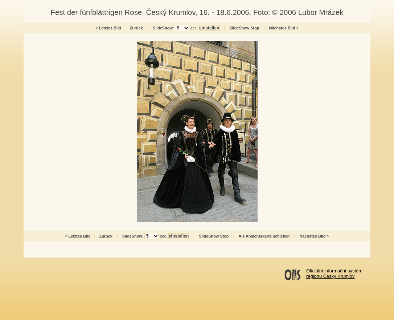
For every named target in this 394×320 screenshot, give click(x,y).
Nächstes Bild (282, 28)
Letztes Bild (110, 28)
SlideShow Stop (244, 28)
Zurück (136, 28)
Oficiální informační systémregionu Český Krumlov (334, 273)
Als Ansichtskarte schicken (264, 236)
